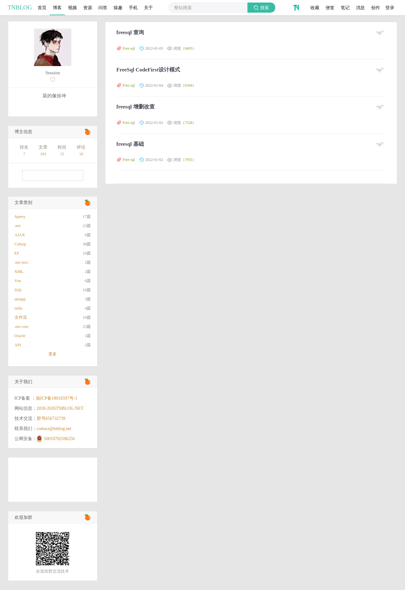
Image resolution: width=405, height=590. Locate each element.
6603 (188, 48)
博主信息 (23, 131)
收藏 (314, 7)
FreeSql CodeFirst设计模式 (148, 70)
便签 (330, 7)
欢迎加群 (23, 517)
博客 (57, 7)
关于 (148, 7)
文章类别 (23, 202)
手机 (133, 7)
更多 (52, 354)
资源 (87, 7)
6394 (188, 85)
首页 (42, 7)
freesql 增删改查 (135, 107)
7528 (188, 122)
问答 (102, 7)
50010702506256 (59, 438)
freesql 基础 (130, 144)
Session (52, 72)
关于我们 (23, 381)
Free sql (129, 48)
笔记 (345, 7)
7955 (188, 159)
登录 (389, 7)
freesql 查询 (130, 32)
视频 (72, 7)
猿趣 (118, 7)
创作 (375, 7)
